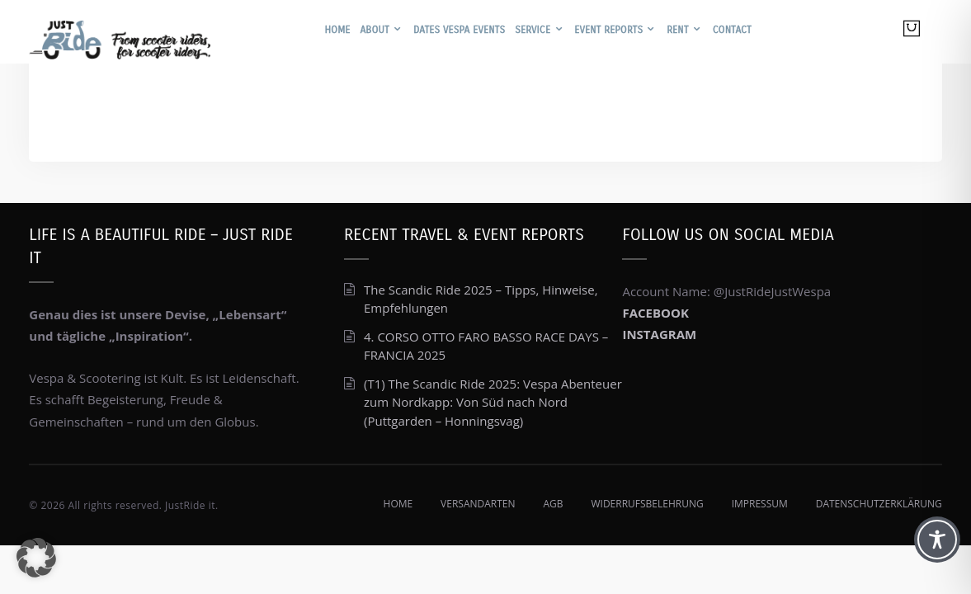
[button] (36, 557)
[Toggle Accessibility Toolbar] (937, 539)
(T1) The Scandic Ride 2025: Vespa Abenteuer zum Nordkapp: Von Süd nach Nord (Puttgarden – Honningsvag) (493, 402)
